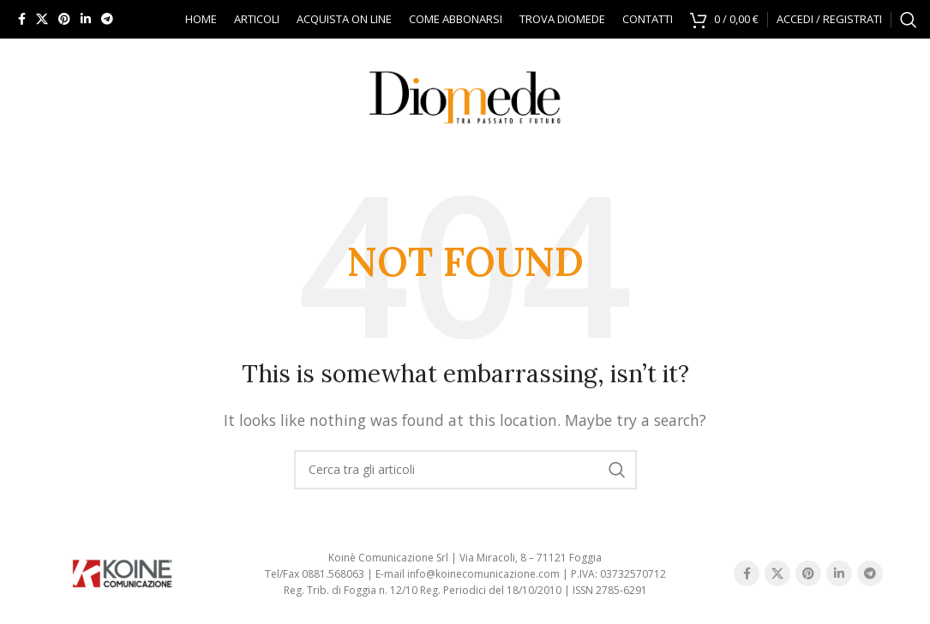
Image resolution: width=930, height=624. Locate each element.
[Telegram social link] (107, 19)
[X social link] (42, 19)
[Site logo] (465, 92)
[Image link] (121, 572)
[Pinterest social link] (64, 19)
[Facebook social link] (22, 19)
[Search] (908, 20)
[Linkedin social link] (85, 19)
